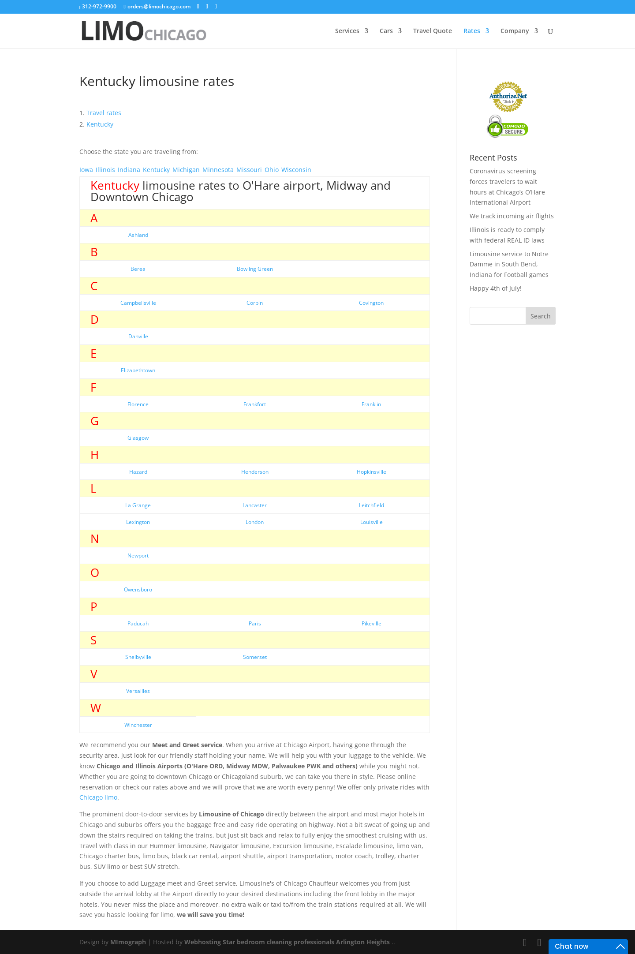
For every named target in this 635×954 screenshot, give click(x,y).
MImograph (128, 942)
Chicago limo (98, 797)
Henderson (255, 471)
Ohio (272, 169)
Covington (371, 303)
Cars (386, 31)
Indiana (129, 169)
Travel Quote (432, 31)
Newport (138, 555)
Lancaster (255, 505)
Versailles (138, 691)
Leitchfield (371, 505)
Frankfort (254, 404)
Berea (138, 269)
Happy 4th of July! (496, 288)
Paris (255, 623)
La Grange (138, 505)
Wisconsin (296, 169)
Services (347, 31)
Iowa (86, 169)
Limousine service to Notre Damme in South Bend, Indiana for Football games (509, 264)
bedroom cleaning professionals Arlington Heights (313, 942)
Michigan (186, 169)
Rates (471, 31)
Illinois (105, 169)
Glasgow (138, 437)
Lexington (138, 522)
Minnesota (218, 169)
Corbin (255, 303)
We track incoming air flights (512, 216)
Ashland (138, 235)
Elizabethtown (138, 370)
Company (515, 31)
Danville (138, 336)
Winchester (138, 725)
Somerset (255, 657)
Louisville (371, 522)
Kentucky (156, 169)
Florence (138, 404)
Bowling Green (255, 269)
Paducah (138, 623)
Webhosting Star (209, 942)
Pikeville (371, 623)
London (255, 522)
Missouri (249, 169)
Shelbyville (138, 657)
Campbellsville (138, 303)
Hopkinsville (371, 471)
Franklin (371, 404)
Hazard (138, 471)
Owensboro (138, 589)
